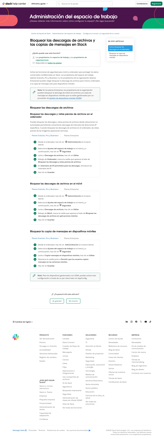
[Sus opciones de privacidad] (77, 430)
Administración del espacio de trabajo (66, 33)
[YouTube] (146, 322)
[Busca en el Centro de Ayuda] (86, 3)
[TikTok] (150, 322)
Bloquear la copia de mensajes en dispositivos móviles (118, 55)
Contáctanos (142, 3)
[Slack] (16, 377)
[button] (57, 301)
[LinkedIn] (127, 322)
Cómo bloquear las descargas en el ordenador (119, 48)
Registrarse (156, 3)
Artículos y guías (39, 3)
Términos (41, 430)
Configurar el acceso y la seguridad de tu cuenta (101, 33)
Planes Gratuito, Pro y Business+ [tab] (45, 135)
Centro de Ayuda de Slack (41, 33)
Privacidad (33, 430)
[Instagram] (131, 322)
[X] (141, 322)
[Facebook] (136, 322)
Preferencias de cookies (56, 430)
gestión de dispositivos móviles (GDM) (65, 98)
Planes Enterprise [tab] (71, 135)
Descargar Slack (20, 430)
